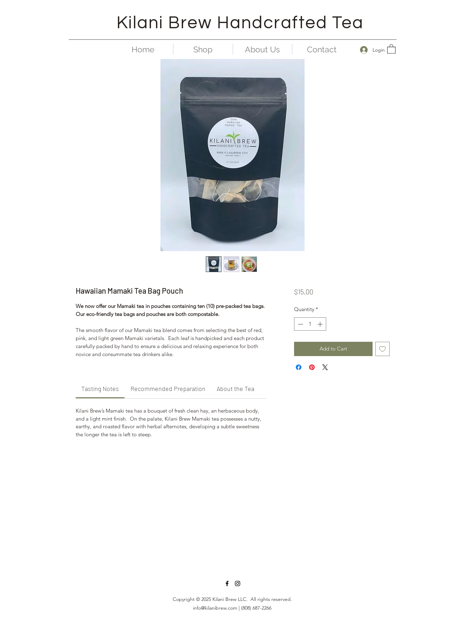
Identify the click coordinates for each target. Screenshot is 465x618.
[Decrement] (300, 324)
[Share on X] (325, 367)
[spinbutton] (310, 324)
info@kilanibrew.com (215, 608)
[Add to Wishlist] (382, 349)
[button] (391, 49)
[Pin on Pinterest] (312, 367)
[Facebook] (227, 583)
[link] (100, 388)
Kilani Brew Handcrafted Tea (240, 23)
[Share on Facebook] (298, 367)
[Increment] (320, 324)
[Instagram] (237, 583)
